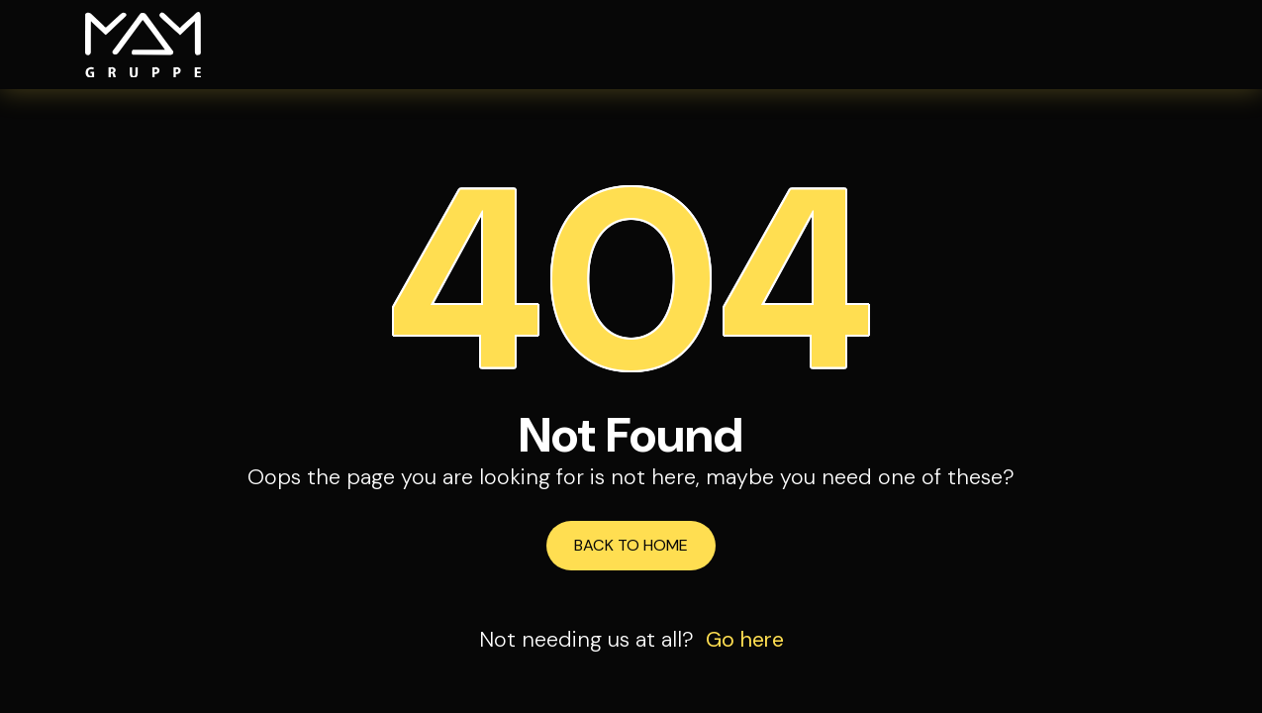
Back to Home (631, 545)
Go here (745, 640)
